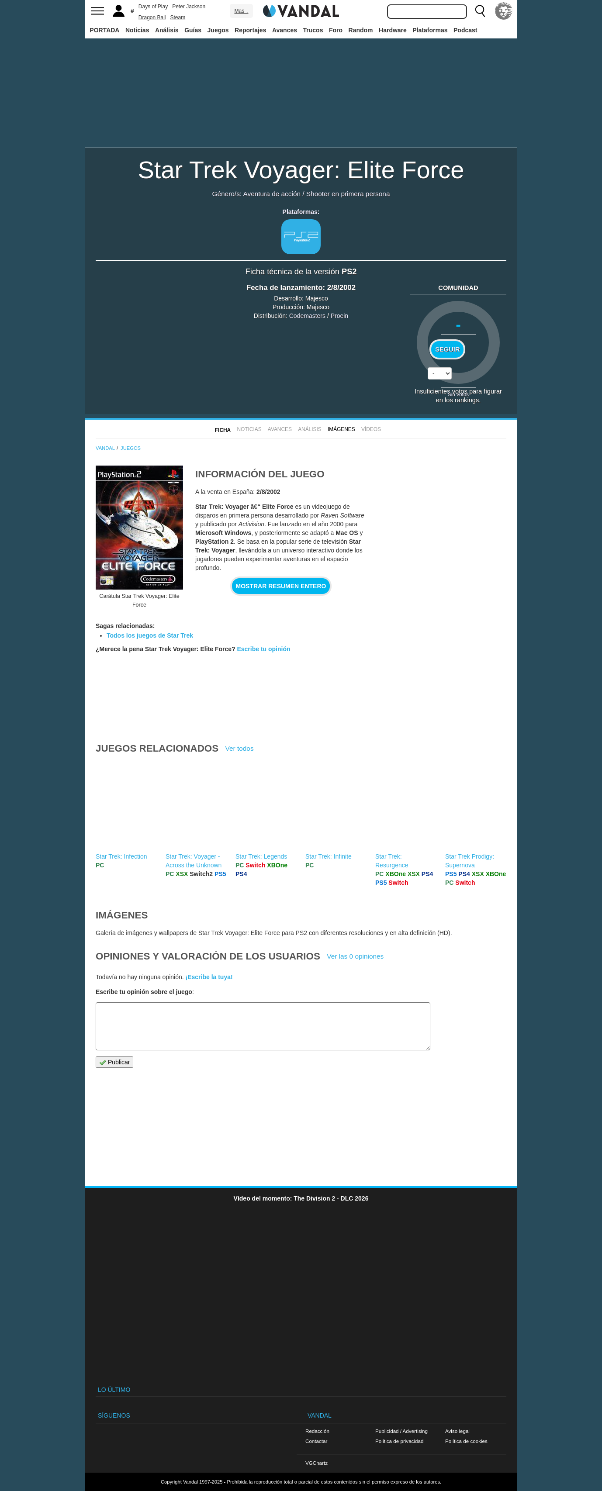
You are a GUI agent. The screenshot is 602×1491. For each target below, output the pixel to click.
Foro (336, 30)
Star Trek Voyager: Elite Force (301, 169)
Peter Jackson (188, 6)
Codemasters (307, 315)
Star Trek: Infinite (328, 856)
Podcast (465, 30)
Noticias (137, 30)
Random (361, 30)
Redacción (317, 1431)
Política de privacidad (399, 1441)
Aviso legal (457, 1431)
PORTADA (104, 30)
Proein (339, 315)
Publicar (114, 1062)
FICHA (223, 430)
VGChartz (316, 1463)
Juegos (218, 30)
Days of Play (153, 6)
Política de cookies (466, 1441)
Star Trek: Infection (121, 856)
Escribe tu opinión (263, 648)
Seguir (447, 349)
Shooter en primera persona (348, 193)
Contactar (316, 1441)
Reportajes (250, 30)
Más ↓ (241, 11)
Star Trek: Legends (261, 856)
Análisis (167, 30)
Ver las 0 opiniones (355, 956)
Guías (192, 30)
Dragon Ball (152, 17)
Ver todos (239, 748)
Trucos (313, 30)
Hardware (393, 30)
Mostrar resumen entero (281, 586)
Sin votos (458, 394)
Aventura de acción (272, 193)
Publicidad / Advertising (401, 1431)
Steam (178, 17)
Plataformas (429, 30)
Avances (284, 30)
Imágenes (341, 429)
